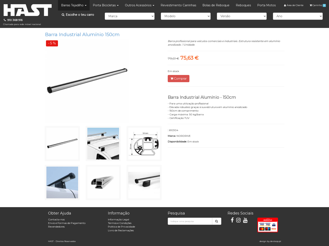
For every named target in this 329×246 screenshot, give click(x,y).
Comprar (178, 78)
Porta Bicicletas (106, 5)
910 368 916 (22, 22)
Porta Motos (266, 5)
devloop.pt (275, 241)
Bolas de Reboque (215, 5)
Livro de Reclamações (121, 230)
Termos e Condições (119, 223)
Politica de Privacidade (121, 226)
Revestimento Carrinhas (178, 5)
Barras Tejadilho (74, 5)
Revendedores (56, 226)
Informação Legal (118, 219)
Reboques (243, 5)
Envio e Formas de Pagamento (66, 223)
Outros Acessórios (139, 5)
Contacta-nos (56, 219)
